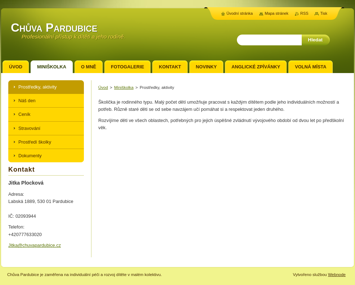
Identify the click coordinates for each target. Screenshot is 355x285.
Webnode (337, 274)
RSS (304, 13)
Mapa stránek (276, 13)
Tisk (323, 13)
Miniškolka (124, 87)
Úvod (103, 87)
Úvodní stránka (239, 13)
